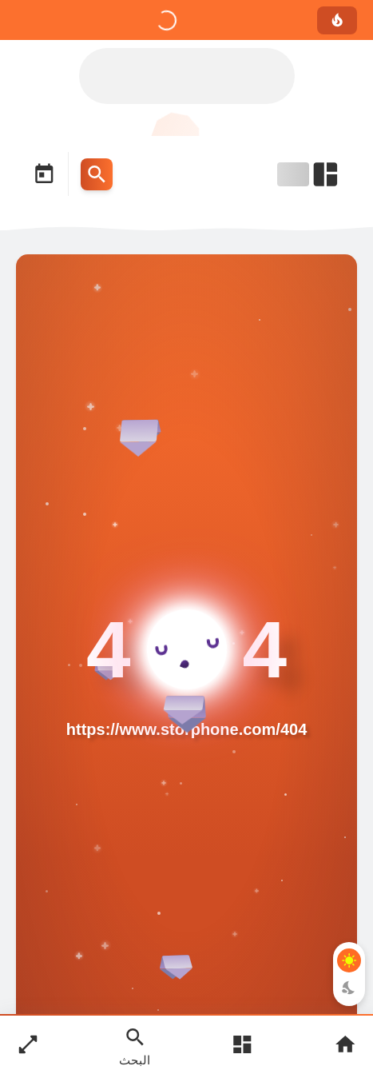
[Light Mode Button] (349, 960)
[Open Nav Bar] (309, 174)
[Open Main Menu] (242, 1046)
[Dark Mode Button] (349, 988)
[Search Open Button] (134, 1046)
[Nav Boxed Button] (28, 1046)
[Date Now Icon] (44, 174)
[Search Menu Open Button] (97, 174)
